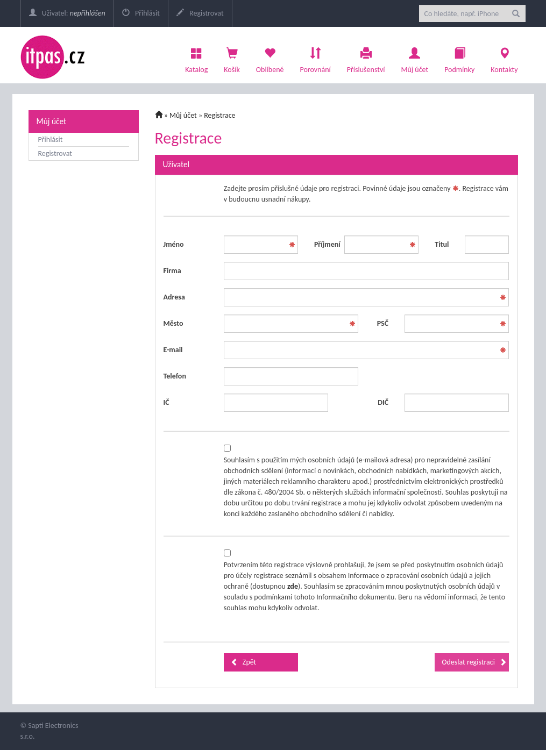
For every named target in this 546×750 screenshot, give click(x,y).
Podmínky (459, 57)
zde (292, 586)
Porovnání (315, 57)
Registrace (219, 115)
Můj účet (414, 57)
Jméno (174, 244)
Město (173, 323)
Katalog (196, 57)
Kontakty (504, 57)
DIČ (383, 402)
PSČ (382, 323)
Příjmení (325, 244)
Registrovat (200, 13)
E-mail (173, 349)
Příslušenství (366, 57)
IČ (166, 402)
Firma (172, 270)
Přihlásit (141, 13)
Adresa (174, 297)
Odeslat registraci (474, 662)
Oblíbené (270, 57)
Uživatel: (67, 13)
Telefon (175, 376)
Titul (442, 244)
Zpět (244, 662)
